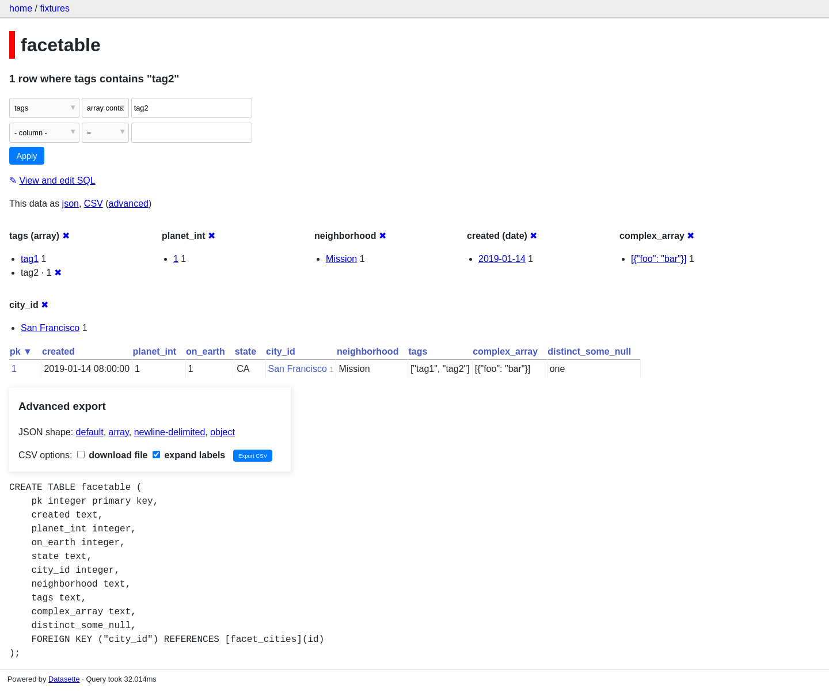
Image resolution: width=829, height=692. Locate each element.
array (119, 432)
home (20, 8)
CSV (93, 203)
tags (417, 351)
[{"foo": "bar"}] (659, 259)
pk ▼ (21, 351)
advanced (129, 203)
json (70, 203)
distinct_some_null (589, 351)
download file (112, 455)
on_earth (205, 351)
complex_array (505, 351)
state (245, 351)
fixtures (55, 8)
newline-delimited (170, 432)
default (90, 432)
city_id (280, 351)
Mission (341, 259)
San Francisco (50, 328)
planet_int (155, 351)
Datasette (64, 679)
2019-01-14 (502, 259)
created (58, 351)
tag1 (30, 259)
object (222, 432)
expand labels (189, 455)
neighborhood (368, 351)
